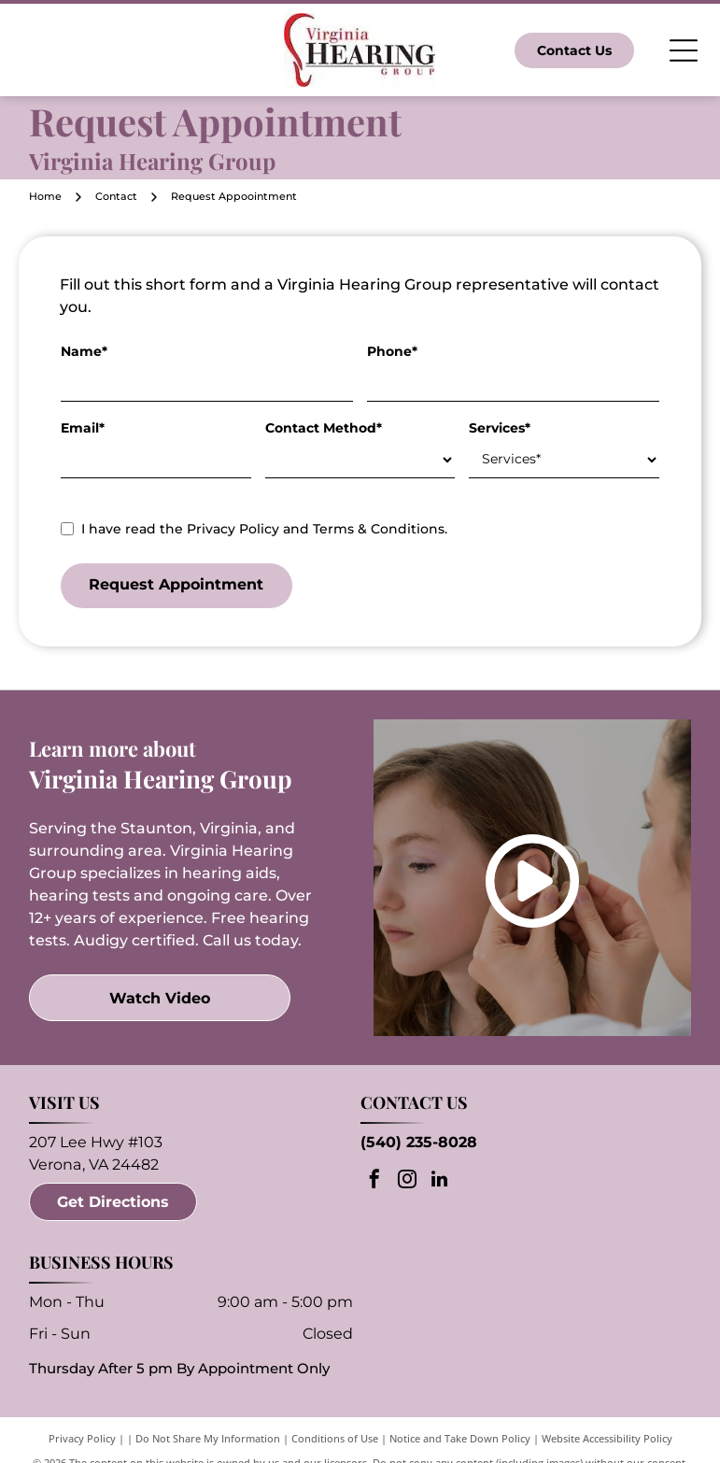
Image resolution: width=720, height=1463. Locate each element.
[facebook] (374, 1181)
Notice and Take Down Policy (459, 1438)
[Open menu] (684, 50)
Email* (83, 427)
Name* (84, 351)
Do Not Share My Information (207, 1438)
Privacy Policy (82, 1438)
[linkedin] (440, 1181)
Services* (499, 427)
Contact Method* (323, 427)
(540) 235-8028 (418, 1142)
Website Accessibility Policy (607, 1438)
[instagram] (407, 1181)
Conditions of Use (334, 1438)
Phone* (392, 351)
